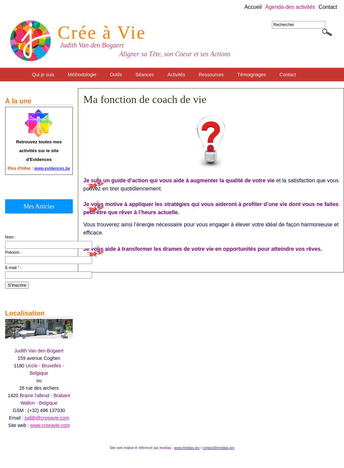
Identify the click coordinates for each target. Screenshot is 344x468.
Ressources (211, 74)
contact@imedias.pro (218, 448)
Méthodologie (82, 74)
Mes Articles (39, 206)
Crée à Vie (102, 32)
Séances (144, 74)
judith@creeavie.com (47, 418)
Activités (176, 74)
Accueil (253, 7)
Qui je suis (43, 74)
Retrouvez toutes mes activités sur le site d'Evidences (39, 150)
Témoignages (251, 74)
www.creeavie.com (50, 425)
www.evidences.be (52, 168)
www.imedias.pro (187, 448)
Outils (116, 74)
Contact (328, 7)
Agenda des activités (290, 7)
